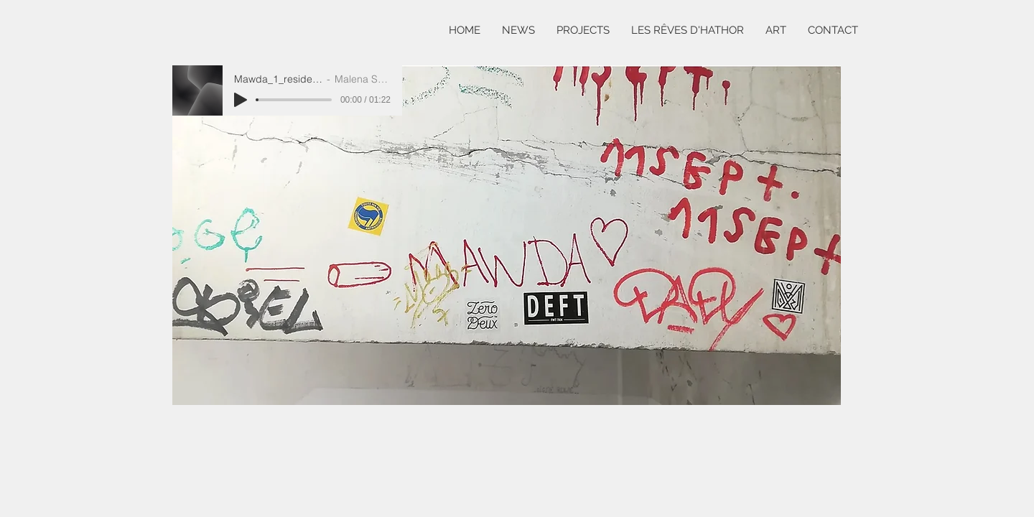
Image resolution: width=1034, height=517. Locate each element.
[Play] (240, 100)
